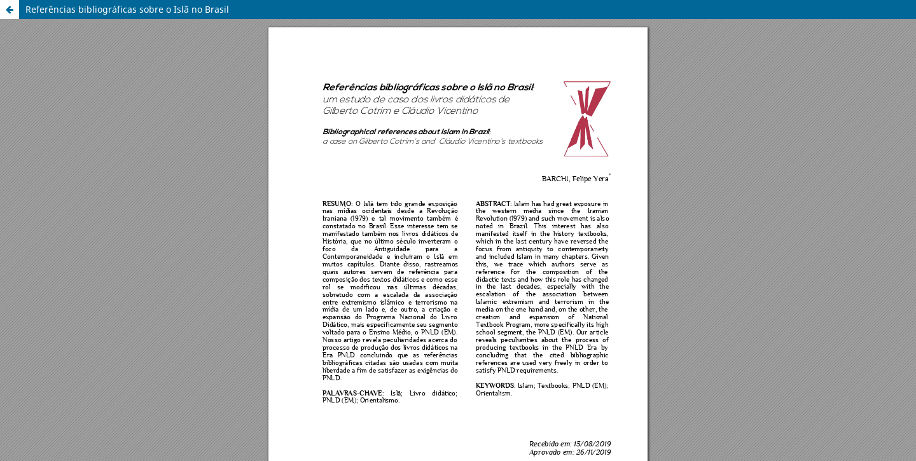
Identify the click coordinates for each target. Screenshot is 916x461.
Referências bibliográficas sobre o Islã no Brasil (127, 9)
